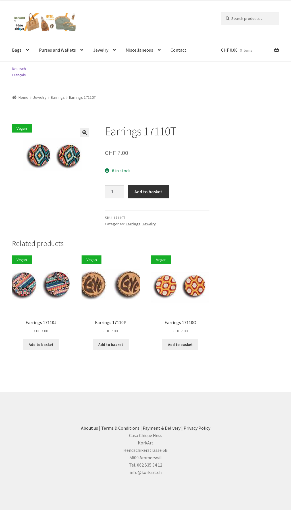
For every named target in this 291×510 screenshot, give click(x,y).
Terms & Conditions (120, 428)
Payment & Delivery (161, 428)
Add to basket (148, 191)
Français (19, 74)
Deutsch (19, 68)
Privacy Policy (197, 428)
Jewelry (100, 50)
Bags (17, 50)
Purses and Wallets (57, 50)
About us (89, 428)
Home (23, 97)
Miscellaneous (139, 50)
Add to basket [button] (41, 344)
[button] (84, 132)
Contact (178, 50)
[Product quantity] (114, 191)
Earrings (58, 97)
